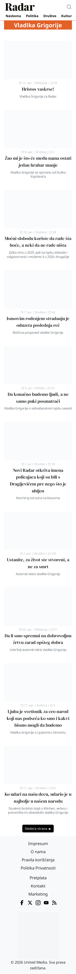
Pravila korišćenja (38, 860)
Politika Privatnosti (38, 868)
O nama (38, 851)
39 (52, 232)
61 (53, 788)
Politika (32, 16)
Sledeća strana (38, 828)
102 (52, 553)
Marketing (38, 894)
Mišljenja (41, 83)
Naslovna (13, 16)
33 (54, 83)
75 (51, 388)
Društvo (49, 16)
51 (54, 629)
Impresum (38, 843)
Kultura (67, 16)
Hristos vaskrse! (38, 89)
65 (52, 312)
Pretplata (38, 877)
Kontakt (38, 886)
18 (51, 464)
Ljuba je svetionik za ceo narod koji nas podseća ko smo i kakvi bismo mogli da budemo (38, 718)
